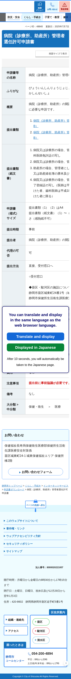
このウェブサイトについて (22, 520)
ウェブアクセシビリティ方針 (23, 536)
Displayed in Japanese (35, 347)
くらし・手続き (33, 485)
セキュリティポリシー (19, 543)
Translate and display (35, 336)
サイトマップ (14, 551)
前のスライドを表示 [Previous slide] (3, 17)
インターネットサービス (55, 485)
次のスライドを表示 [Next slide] (68, 17)
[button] (39, 6)
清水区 (41, 640)
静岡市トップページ (12, 485)
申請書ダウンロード (14, 489)
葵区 (39, 621)
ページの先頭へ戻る (35, 505)
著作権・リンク (15, 528)
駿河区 (41, 631)
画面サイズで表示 (58, 53)
